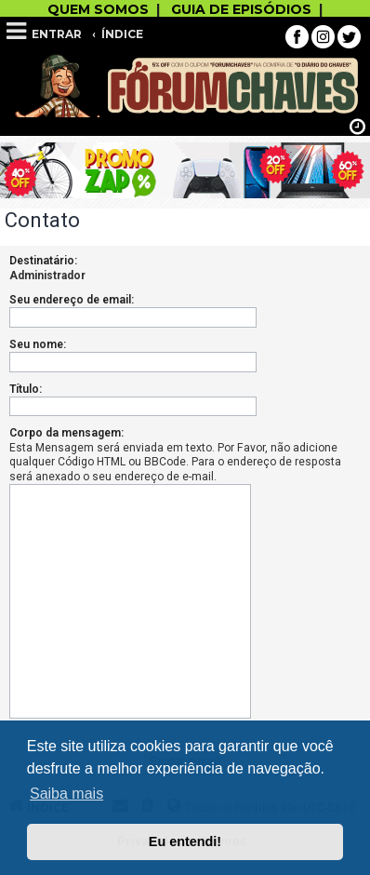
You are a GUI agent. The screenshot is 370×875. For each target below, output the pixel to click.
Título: (25, 389)
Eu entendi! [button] (185, 841)
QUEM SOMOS (98, 9)
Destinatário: (43, 260)
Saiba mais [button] (66, 793)
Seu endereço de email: (71, 299)
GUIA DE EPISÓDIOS (241, 9)
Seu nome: (37, 344)
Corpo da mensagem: (66, 432)
